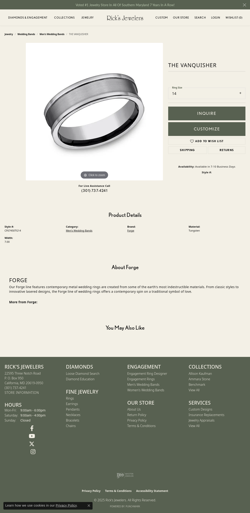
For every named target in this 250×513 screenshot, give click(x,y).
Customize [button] (207, 129)
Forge (130, 230)
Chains (71, 426)
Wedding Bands (26, 34)
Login (215, 18)
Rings (70, 398)
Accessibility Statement (152, 491)
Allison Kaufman (200, 373)
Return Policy (136, 415)
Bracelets (72, 420)
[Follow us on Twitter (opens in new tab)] (32, 444)
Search (200, 17)
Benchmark (197, 384)
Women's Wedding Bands (145, 390)
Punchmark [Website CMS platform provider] (133, 506)
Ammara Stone (199, 379)
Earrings (72, 404)
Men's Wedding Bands (52, 34)
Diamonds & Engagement (28, 17)
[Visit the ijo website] (125, 475)
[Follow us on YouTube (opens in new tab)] (32, 436)
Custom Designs (201, 409)
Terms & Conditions (141, 426)
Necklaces (73, 415)
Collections (64, 17)
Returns (227, 150)
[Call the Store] (16, 388)
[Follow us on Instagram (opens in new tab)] (33, 452)
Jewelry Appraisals (202, 420)
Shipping (187, 150)
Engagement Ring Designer (147, 373)
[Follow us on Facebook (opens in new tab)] (32, 428)
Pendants (73, 409)
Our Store (181, 17)
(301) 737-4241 (94, 190)
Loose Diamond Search (83, 373)
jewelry (9, 34)
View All (194, 390)
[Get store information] (22, 393)
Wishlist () (234, 18)
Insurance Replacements (206, 415)
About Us (134, 409)
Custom (161, 17)
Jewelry (87, 17)
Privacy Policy (136, 420)
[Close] (244, 5)
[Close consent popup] (89, 505)
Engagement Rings (141, 379)
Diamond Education (80, 379)
